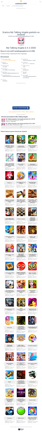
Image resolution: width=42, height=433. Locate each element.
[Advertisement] (21, 20)
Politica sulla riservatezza (19, 426)
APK (3, 5)
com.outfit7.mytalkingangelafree (9, 60)
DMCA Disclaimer (28, 426)
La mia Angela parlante (17, 5)
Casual (8, 5)
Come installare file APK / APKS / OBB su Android (21, 112)
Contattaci (12, 426)
